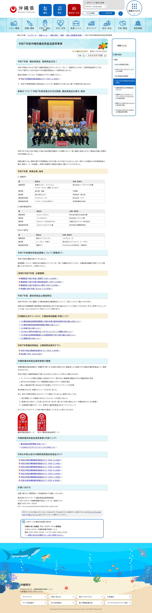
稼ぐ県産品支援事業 (122, 72)
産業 (62, 35)
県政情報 (138, 28)
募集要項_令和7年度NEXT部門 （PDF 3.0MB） (40, 285)
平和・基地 (122, 28)
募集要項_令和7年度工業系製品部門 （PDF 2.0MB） (42, 282)
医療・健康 (29, 28)
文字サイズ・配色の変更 (95, 2)
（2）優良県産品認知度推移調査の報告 (40, 325)
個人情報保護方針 (86, 603)
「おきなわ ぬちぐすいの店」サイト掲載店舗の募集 (125, 107)
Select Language (94, 6)
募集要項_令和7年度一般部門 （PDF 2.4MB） (39, 278)
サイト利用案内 (28, 603)
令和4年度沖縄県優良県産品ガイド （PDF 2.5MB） (41, 467)
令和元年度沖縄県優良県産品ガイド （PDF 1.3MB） (41, 477)
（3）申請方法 (31, 328)
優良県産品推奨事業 (34, 444)
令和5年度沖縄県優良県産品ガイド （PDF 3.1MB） (41, 463)
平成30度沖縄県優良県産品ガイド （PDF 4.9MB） (41, 480)
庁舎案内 (110, 597)
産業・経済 (54, 35)
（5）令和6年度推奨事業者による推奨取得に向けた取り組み (48, 335)
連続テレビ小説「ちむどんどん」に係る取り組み (125, 100)
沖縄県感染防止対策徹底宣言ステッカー (125, 85)
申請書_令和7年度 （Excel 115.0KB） (37, 288)
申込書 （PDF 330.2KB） (32, 354)
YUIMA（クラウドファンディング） (39, 447)
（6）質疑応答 (31, 338)
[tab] (91, 13)
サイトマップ (27, 597)
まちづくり (91, 28)
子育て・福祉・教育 (45, 29)
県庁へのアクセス (85, 597)
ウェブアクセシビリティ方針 (117, 603)
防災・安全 (107, 28)
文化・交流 (60, 28)
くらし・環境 (14, 28)
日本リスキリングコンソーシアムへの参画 (125, 67)
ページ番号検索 (107, 13)
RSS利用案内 (56, 603)
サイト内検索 (90, 13)
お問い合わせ (56, 597)
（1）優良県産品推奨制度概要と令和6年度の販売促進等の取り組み (51, 321)
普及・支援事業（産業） (74, 35)
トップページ (32, 35)
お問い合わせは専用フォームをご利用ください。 (46, 535)
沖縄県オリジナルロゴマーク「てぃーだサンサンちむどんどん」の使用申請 (125, 93)
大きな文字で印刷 (95, 55)
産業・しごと (76, 28)
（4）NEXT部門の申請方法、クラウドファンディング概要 (47, 331)
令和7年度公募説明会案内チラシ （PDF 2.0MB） (41, 350)
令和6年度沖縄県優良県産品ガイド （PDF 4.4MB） (41, 460)
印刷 (79, 55)
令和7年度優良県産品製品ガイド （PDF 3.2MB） (41, 79)
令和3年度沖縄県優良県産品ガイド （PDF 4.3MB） (41, 470)
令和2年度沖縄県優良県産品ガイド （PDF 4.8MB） (41, 473)
